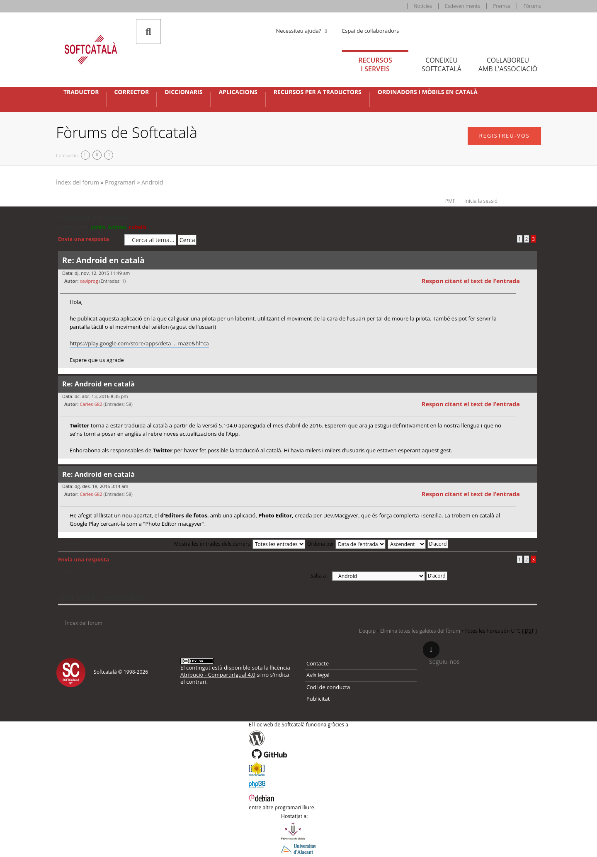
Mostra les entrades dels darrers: (239, 543)
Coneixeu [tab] (441, 64)
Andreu (117, 227)
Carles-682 (91, 404)
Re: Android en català (103, 260)
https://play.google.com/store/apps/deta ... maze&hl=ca (139, 343)
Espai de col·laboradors (370, 30)
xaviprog (89, 281)
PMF (450, 200)
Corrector (131, 92)
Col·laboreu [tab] (508, 64)
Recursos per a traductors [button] (318, 92)
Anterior (72, 544)
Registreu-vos (504, 135)
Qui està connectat (101, 597)
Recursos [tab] (375, 64)
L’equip (367, 630)
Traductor (81, 92)
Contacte (317, 663)
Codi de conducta (328, 687)
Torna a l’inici (530, 373)
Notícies (423, 6)
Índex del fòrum (77, 182)
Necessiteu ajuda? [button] (302, 30)
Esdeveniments (462, 6)
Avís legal (318, 675)
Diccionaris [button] (183, 92)
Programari (120, 182)
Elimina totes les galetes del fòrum (420, 630)
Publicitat (318, 698)
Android (152, 182)
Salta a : (320, 575)
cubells (137, 227)
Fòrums (532, 6)
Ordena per (346, 543)
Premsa (501, 6)
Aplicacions (237, 92)
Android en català (93, 217)
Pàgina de (497, 239)
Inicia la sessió (481, 200)
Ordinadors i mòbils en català (428, 92)
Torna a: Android (82, 571)
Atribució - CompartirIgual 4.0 (217, 674)
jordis (98, 227)
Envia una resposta (89, 239)
